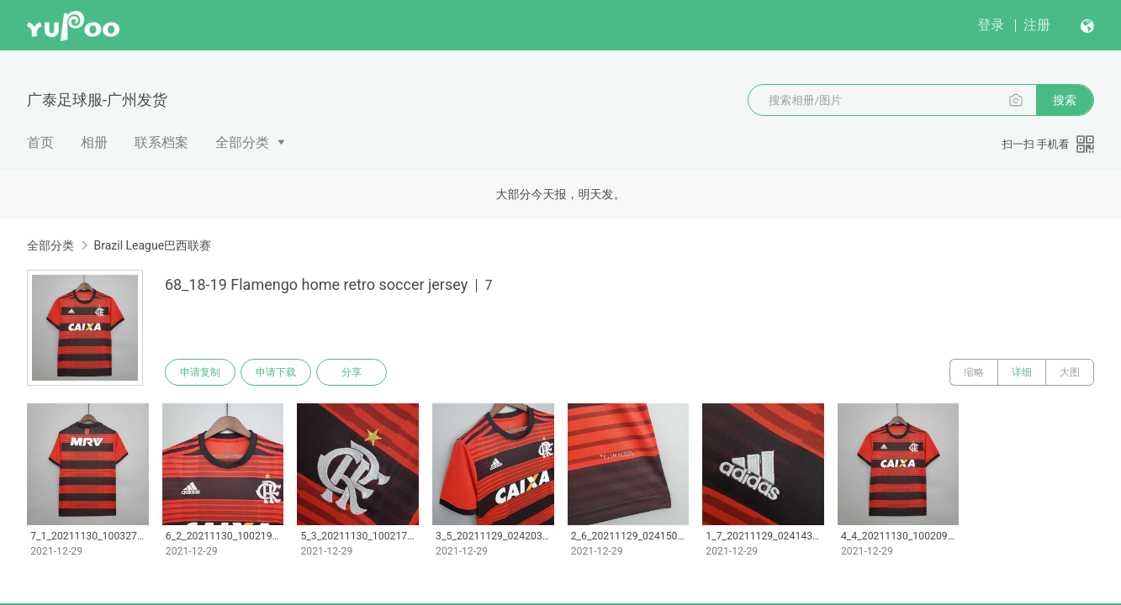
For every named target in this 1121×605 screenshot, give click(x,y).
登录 (990, 25)
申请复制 (200, 372)
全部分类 (242, 142)
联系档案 (161, 142)
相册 (94, 142)
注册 (1036, 25)
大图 (1070, 372)
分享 (351, 372)
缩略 (974, 372)
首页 (40, 142)
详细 (1022, 372)
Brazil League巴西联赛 (152, 245)
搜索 (1064, 100)
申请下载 (276, 372)
